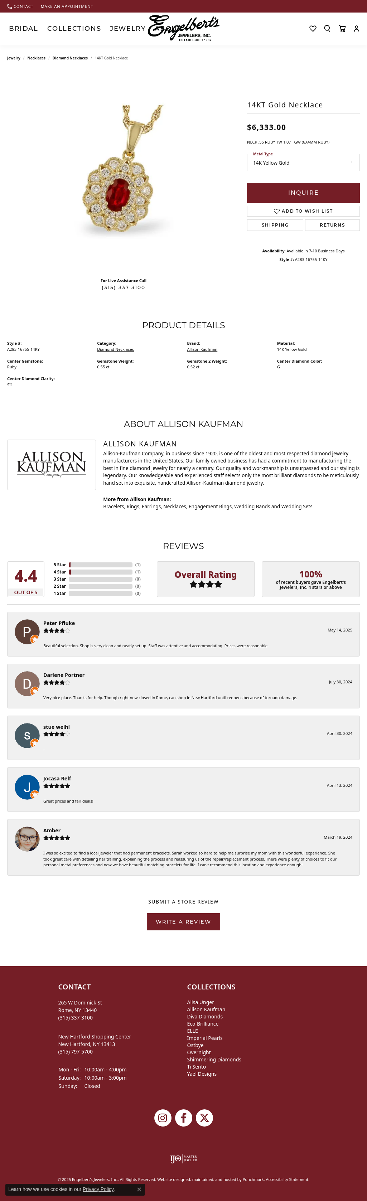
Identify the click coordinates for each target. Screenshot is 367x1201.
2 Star (60, 586)
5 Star (60, 565)
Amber (52, 830)
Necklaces (37, 57)
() (138, 565)
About (116, 28)
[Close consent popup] (139, 1189)
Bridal (16, 28)
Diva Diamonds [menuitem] (205, 1016)
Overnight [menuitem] (199, 1052)
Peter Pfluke (59, 623)
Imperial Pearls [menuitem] (205, 1038)
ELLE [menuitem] (192, 1030)
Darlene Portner (63, 675)
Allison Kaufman (202, 349)
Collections (51, 28)
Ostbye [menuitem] (195, 1045)
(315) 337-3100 (123, 287)
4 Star (60, 572)
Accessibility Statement (287, 1179)
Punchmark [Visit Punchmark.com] (253, 1179)
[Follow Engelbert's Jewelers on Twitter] (204, 1118)
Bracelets (113, 506)
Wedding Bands (252, 506)
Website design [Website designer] (171, 1179)
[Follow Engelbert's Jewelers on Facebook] (183, 1118)
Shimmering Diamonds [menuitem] (214, 1059)
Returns (332, 225)
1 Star (60, 593)
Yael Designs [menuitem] (202, 1073)
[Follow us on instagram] (163, 1118)
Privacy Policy (98, 1189)
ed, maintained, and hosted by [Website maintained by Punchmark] (214, 1179)
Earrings (151, 506)
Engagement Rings (210, 506)
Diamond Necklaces (70, 57)
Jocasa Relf (57, 778)
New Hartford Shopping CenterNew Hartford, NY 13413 (94, 1044)
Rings (133, 506)
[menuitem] (183, 1159)
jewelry (13, 57)
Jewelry (89, 28)
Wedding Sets (297, 506)
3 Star (60, 579)
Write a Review (183, 922)
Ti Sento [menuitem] (196, 1066)
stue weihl (56, 726)
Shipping (275, 225)
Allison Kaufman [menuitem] (206, 1009)
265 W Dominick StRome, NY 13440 (80, 1010)
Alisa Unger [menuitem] (200, 1002)
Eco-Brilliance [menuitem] (203, 1023)
